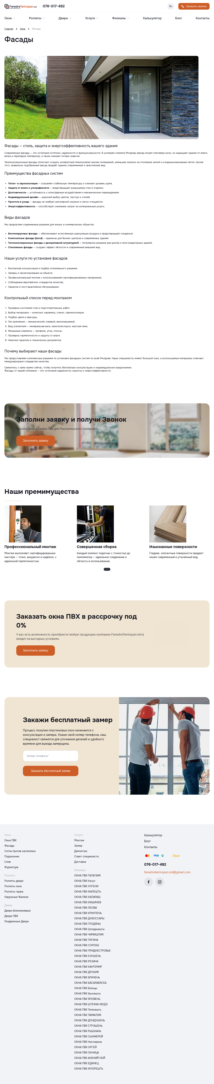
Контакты (203, 18)
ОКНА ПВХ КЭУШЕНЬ (87, 956)
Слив (7, 861)
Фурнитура (11, 867)
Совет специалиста (86, 856)
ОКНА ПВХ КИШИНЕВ (87, 902)
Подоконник (11, 856)
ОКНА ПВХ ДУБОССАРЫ (89, 918)
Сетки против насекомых (20, 851)
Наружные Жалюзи (16, 897)
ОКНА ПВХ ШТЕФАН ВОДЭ (91, 1004)
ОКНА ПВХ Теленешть (87, 1009)
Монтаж (79, 840)
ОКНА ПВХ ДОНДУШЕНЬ (89, 1020)
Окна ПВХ (10, 840)
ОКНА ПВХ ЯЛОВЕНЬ (87, 999)
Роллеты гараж (13, 891)
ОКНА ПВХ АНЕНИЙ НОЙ (89, 1058)
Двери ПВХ (11, 916)
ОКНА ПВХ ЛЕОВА (85, 907)
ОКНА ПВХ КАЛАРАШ (87, 897)
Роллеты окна (13, 886)
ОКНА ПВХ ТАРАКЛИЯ (87, 1015)
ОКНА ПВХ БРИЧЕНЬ (87, 977)
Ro (170, 6)
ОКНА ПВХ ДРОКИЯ (86, 972)
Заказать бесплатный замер (50, 771)
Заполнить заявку (35, 441)
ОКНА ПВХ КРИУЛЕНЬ (88, 913)
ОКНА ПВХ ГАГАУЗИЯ (87, 875)
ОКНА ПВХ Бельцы (85, 988)
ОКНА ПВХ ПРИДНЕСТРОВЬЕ (92, 950)
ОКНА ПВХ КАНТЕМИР (88, 966)
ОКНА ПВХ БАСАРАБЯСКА (90, 982)
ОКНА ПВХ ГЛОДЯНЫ (87, 923)
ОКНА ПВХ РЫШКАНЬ (87, 1031)
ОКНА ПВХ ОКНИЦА (86, 1052)
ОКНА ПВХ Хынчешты (87, 993)
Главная (8, 29)
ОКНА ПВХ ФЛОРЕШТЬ (88, 1068)
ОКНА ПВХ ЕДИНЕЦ (86, 1063)
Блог (178, 18)
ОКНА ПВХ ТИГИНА (86, 940)
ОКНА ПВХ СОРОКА (86, 945)
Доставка (80, 861)
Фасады (9, 845)
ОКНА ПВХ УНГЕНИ (86, 886)
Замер (78, 845)
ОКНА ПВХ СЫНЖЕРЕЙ (88, 1036)
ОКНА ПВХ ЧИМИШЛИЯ (88, 934)
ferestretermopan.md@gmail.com (167, 872)
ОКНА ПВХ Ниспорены (88, 1041)
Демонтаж (80, 851)
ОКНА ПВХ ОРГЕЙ (85, 1047)
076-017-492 (54, 6)
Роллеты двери (13, 881)
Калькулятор (152, 18)
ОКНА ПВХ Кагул (84, 881)
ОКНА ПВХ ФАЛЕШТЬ (87, 891)
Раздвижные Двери (16, 921)
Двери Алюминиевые (17, 910)
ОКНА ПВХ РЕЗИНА (86, 961)
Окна (22, 29)
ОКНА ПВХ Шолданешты (89, 929)
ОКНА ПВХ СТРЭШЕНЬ (88, 1025)
